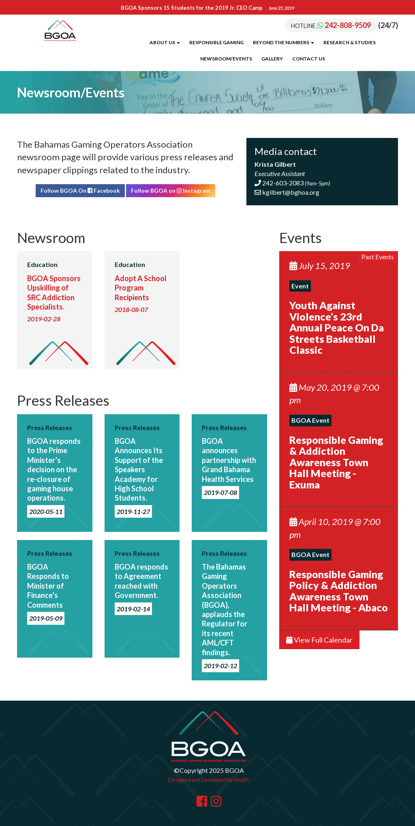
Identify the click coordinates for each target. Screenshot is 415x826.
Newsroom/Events (226, 59)
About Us (165, 42)
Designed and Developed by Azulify (209, 780)
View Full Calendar (319, 639)
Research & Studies (349, 42)
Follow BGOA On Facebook (80, 190)
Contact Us (308, 59)
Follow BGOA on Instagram (170, 190)
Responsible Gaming (216, 42)
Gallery (272, 59)
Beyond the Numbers (283, 42)
